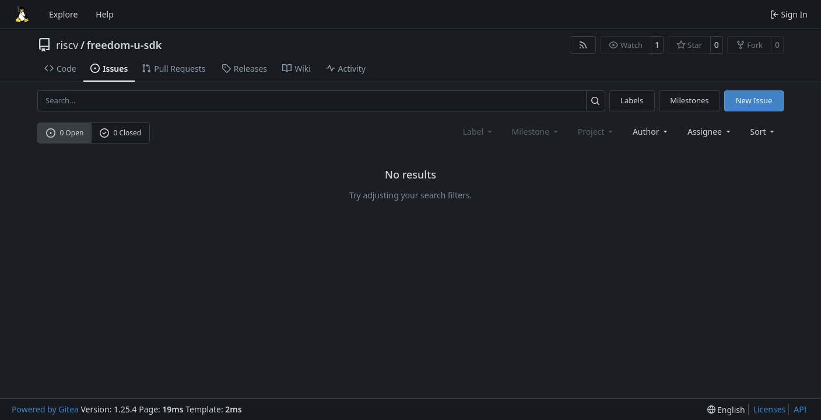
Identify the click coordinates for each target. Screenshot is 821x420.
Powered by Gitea (45, 409)
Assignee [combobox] (709, 131)
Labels (631, 100)
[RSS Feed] (583, 45)
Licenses (769, 409)
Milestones (689, 100)
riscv (67, 45)
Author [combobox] (651, 131)
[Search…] (595, 100)
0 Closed (121, 133)
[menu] (763, 132)
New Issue (754, 100)
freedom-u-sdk (124, 45)
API (800, 409)
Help (105, 14)
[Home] (22, 14)
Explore (63, 14)
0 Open (65, 133)
